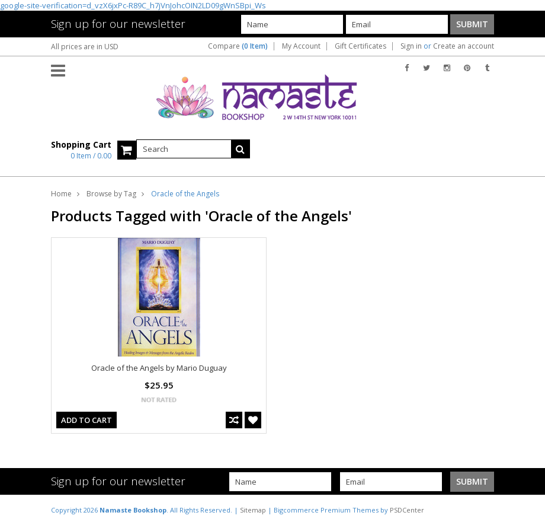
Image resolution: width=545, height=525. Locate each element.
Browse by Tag (111, 194)
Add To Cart (86, 420)
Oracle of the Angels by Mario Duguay (159, 367)
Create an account (463, 46)
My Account (301, 46)
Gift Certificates (360, 46)
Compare (238, 46)
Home (61, 194)
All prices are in (84, 47)
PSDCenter (407, 509)
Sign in (411, 46)
